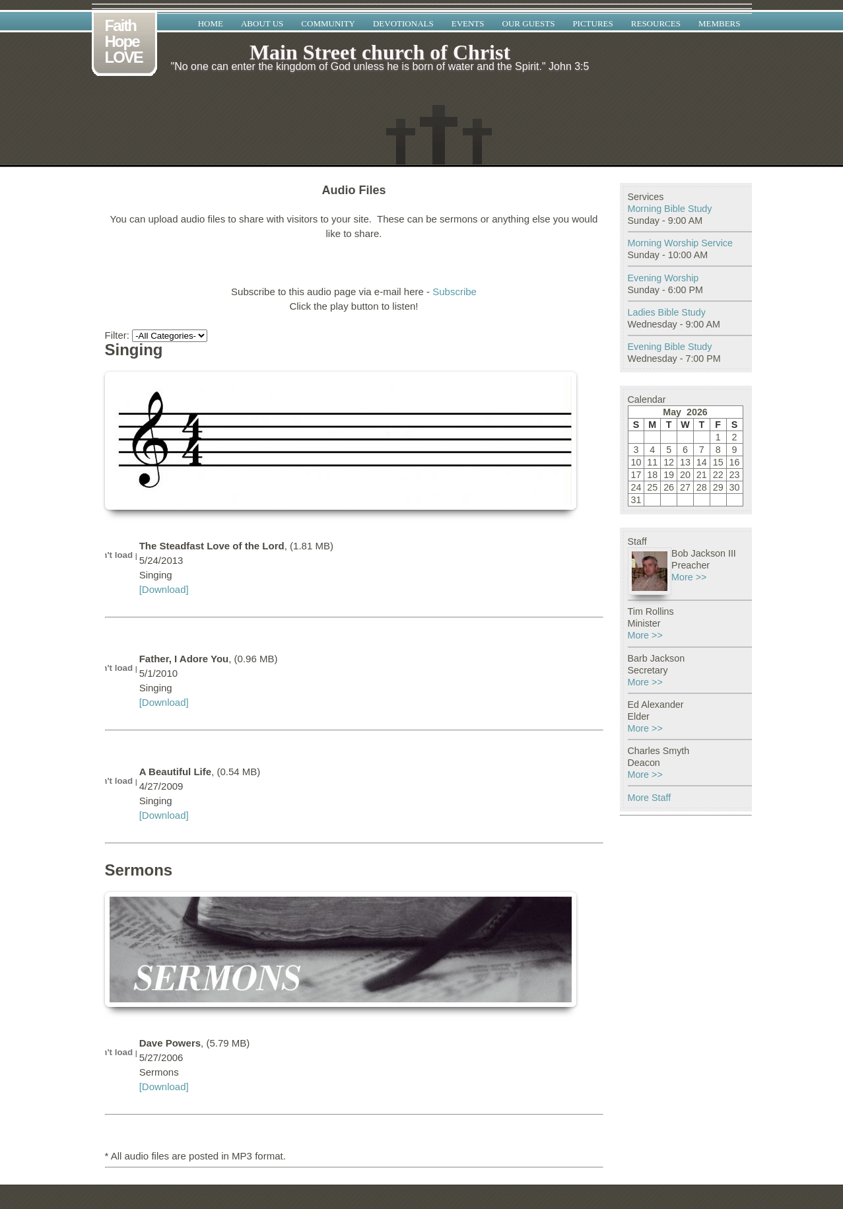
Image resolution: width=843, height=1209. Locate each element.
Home (210, 23)
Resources (656, 23)
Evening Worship (663, 278)
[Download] (164, 589)
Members (719, 23)
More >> (688, 577)
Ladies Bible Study (667, 312)
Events (468, 23)
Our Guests (528, 23)
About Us (262, 23)
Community (328, 23)
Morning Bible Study (670, 208)
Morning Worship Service (680, 243)
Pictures (592, 23)
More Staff (649, 797)
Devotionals (403, 23)
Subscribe (454, 291)
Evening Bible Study (670, 346)
